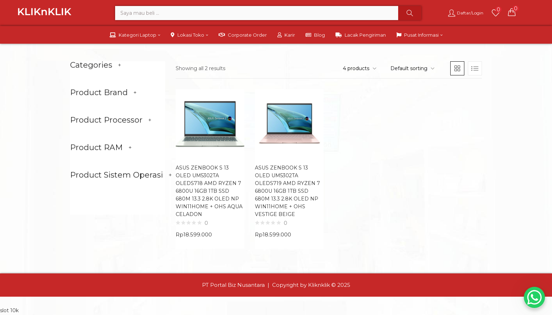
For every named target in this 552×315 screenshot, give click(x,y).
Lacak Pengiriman (360, 35)
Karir (286, 35)
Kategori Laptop (134, 35)
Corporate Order (243, 35)
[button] (512, 12)
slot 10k (9, 310)
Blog (315, 35)
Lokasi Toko (189, 35)
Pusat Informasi (419, 35)
